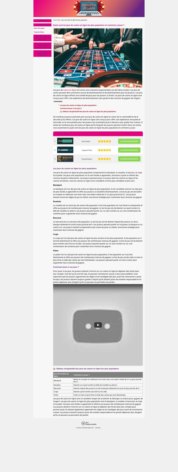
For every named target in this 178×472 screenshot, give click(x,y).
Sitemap (97, 428)
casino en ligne (69, 90)
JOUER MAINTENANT (129, 141)
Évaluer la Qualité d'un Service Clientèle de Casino (42, 45)
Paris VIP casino (39, 28)
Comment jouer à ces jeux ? (71, 108)
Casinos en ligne (42, 25)
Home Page (42, 21)
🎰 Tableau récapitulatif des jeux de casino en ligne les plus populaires (88, 111)
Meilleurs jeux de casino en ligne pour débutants (42, 38)
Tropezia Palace (39, 32)
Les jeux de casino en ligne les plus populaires (78, 105)
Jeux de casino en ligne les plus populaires (42, 53)
